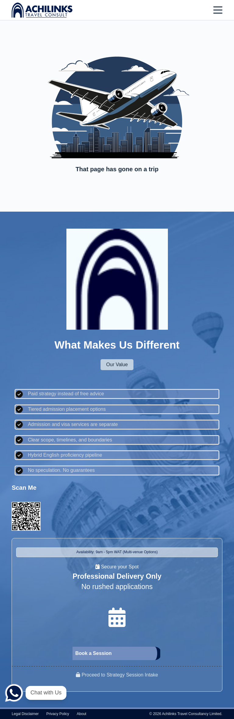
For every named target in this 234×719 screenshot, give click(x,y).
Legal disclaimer (25, 714)
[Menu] (217, 10)
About (81, 714)
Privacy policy (57, 714)
